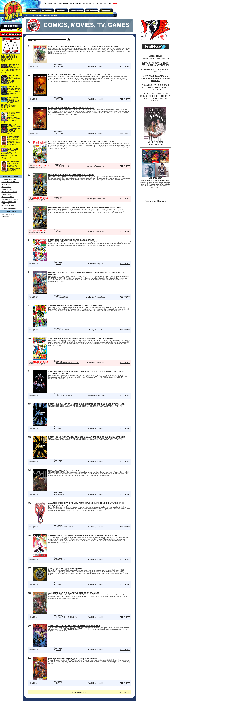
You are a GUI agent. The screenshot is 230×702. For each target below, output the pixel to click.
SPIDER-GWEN (61, 559)
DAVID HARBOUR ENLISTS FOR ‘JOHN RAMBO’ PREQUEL (155, 64)
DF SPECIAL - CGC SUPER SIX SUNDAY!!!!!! (9, 57)
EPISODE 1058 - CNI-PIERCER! (155, 180)
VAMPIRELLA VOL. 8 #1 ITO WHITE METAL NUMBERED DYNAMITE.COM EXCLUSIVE (13, 140)
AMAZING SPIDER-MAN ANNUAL (67, 363)
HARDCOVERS (7, 194)
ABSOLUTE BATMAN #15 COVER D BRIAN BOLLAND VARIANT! (13, 79)
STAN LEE (59, 66)
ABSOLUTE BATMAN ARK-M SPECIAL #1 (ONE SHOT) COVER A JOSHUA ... (14, 90)
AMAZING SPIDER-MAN (64, 395)
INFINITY (59, 683)
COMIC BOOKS (7, 189)
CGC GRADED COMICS (10, 199)
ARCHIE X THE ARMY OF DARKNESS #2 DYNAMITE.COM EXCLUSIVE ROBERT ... (11, 67)
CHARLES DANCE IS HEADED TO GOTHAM (156, 70)
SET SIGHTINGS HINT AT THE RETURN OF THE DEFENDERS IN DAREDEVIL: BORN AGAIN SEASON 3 (155, 97)
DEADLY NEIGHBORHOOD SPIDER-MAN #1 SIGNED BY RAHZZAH (14, 128)
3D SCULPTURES (8, 197)
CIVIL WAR (60, 494)
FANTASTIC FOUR (62, 166)
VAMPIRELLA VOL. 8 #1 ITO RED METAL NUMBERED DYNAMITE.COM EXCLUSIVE (13, 166)
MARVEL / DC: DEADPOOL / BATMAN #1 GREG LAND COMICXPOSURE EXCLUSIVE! (14, 116)
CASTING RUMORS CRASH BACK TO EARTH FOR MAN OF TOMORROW (155, 87)
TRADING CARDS (8, 206)
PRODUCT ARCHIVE (9, 208)
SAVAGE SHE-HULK (62, 330)
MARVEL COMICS (62, 297)
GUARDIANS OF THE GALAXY (66, 617)
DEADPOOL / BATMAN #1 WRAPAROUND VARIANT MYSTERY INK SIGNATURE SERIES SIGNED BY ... (10, 102)
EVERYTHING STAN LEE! (10, 182)
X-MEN (58, 199)
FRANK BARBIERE (155, 144)
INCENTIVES (6, 184)
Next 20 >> (123, 692)
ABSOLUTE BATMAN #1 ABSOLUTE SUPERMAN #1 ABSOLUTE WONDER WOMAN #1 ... (9, 153)
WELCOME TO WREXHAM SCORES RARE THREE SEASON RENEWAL (155, 78)
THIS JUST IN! (6, 187)
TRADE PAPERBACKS (9, 192)
